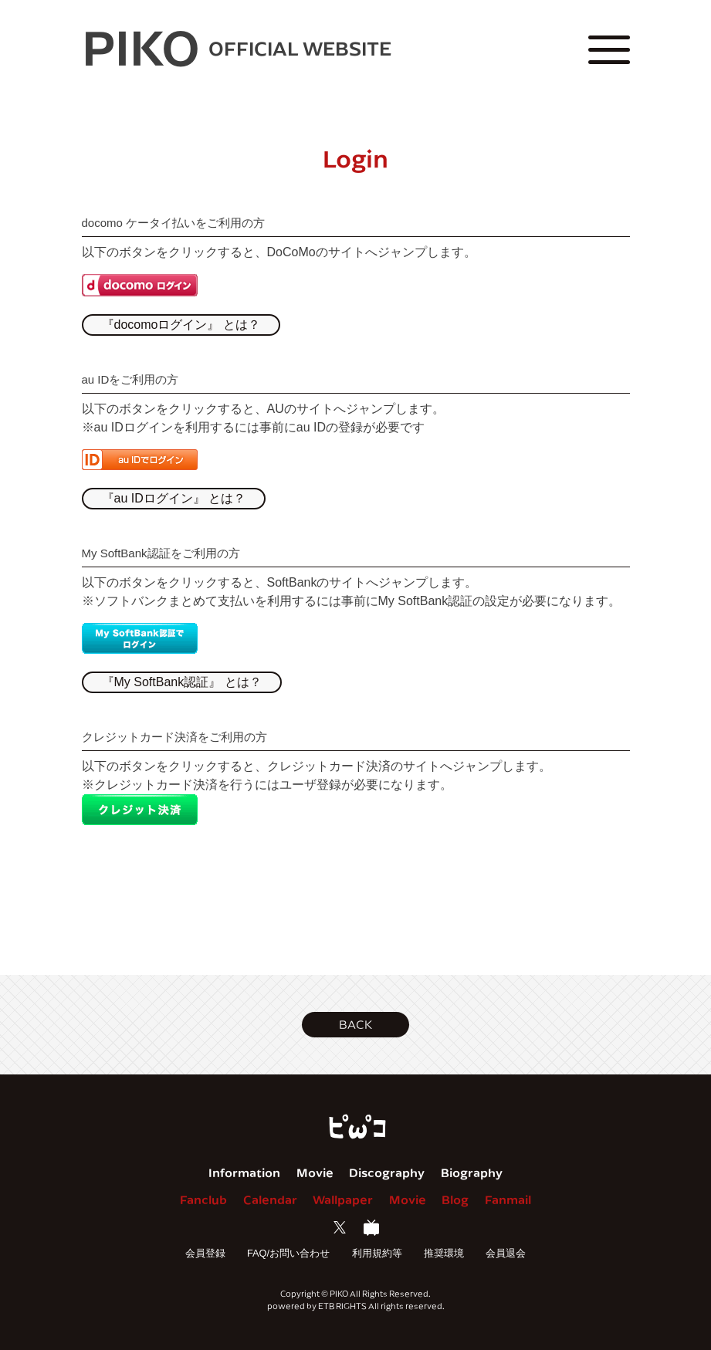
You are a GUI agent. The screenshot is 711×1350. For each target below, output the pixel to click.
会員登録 (205, 1253)
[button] (355, 1024)
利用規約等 (377, 1253)
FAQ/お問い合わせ (288, 1253)
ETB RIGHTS (342, 1305)
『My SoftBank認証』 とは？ (182, 682)
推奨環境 (444, 1253)
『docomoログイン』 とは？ (181, 324)
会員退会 (506, 1253)
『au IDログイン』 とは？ (174, 498)
